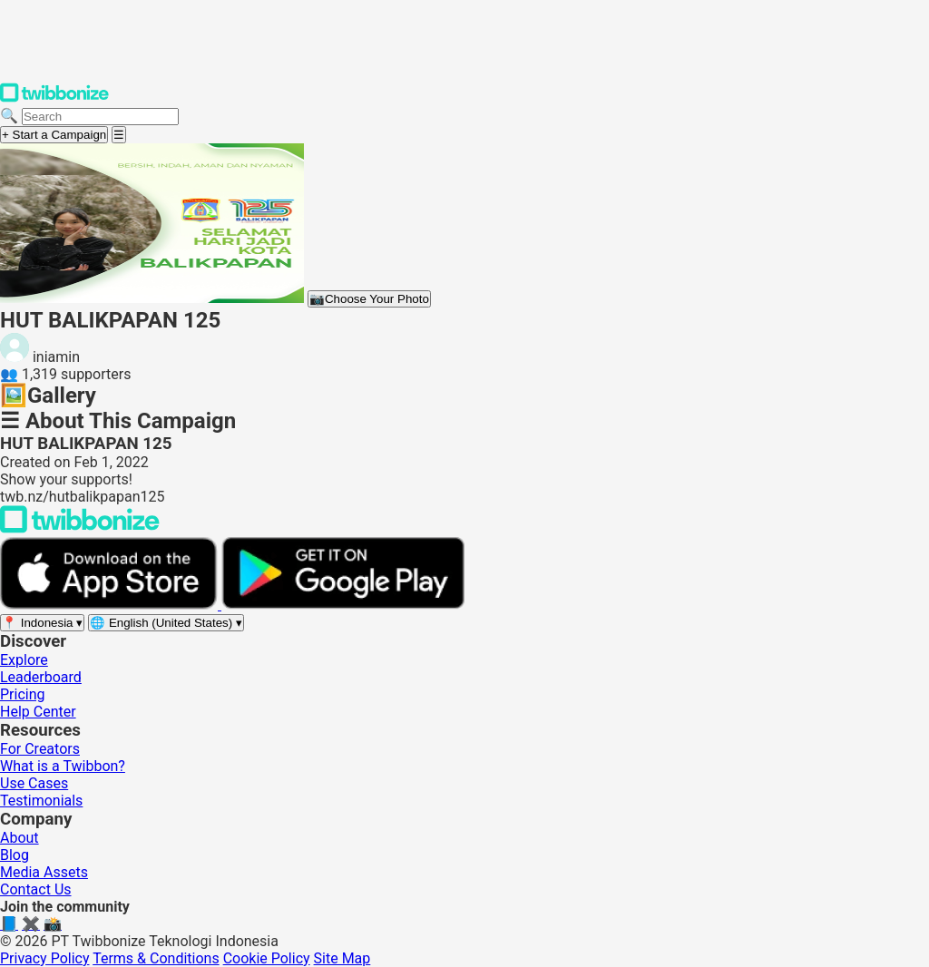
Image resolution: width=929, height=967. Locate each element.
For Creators (40, 748)
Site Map (342, 958)
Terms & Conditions (156, 958)
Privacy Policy (45, 958)
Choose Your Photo (369, 299)
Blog (14, 855)
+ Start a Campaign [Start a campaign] (54, 135)
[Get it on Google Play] (342, 604)
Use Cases (34, 783)
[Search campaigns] (100, 116)
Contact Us (36, 889)
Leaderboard (41, 677)
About (19, 837)
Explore (24, 660)
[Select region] (42, 622)
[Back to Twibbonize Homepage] (80, 528)
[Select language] (166, 622)
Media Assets (44, 872)
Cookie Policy (266, 958)
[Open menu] (119, 134)
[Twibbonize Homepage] (54, 98)
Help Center (38, 711)
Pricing (22, 694)
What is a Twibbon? (62, 766)
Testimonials (41, 800)
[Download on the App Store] (110, 604)
